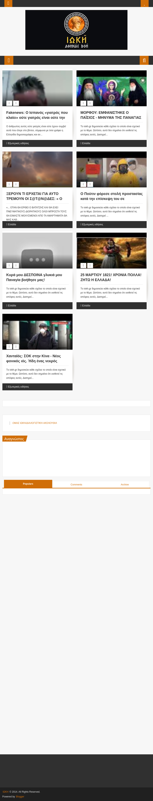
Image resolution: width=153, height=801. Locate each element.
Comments (76, 484)
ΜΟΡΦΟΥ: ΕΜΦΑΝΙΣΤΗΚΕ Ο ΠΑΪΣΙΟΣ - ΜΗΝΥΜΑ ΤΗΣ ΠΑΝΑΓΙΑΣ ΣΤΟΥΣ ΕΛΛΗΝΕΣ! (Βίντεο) (110, 118)
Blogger (20, 796)
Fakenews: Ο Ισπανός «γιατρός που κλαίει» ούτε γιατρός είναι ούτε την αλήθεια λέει (37, 118)
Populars (28, 483)
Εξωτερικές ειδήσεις (18, 143)
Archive (125, 484)
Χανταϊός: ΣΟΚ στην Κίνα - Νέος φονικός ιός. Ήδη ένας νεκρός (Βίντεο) (33, 361)
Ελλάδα (86, 143)
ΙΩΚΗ (6, 791)
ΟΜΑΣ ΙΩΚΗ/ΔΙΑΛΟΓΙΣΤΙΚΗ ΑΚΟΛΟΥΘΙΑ (35, 423)
